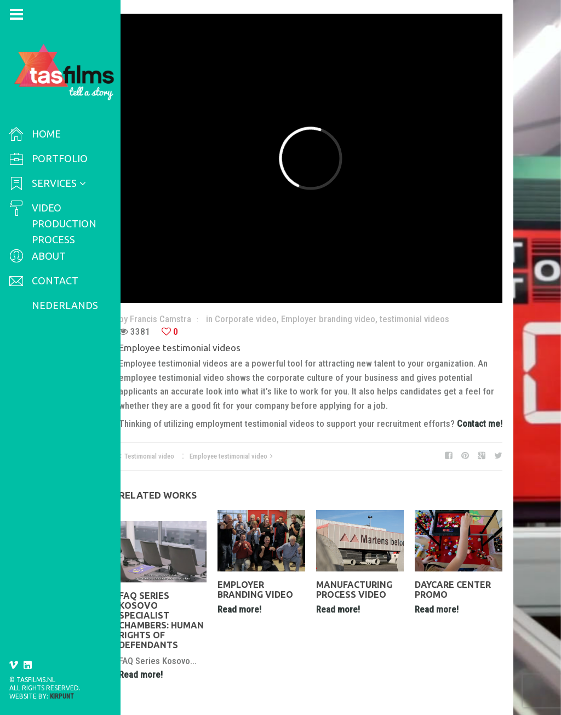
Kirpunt (62, 696)
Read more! (141, 674)
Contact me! (479, 423)
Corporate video (246, 318)
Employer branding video (328, 318)
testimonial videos (414, 318)
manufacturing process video (354, 589)
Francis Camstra (160, 318)
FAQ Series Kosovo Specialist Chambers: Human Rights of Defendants (161, 620)
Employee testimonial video (228, 456)
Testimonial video (149, 456)
